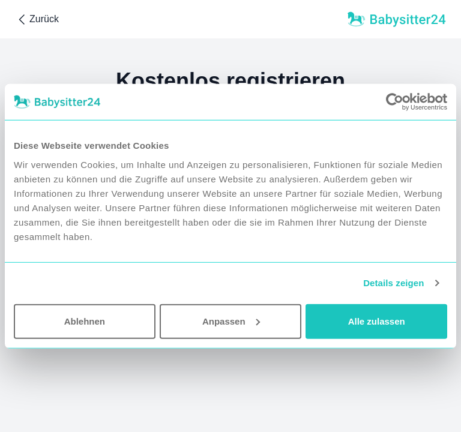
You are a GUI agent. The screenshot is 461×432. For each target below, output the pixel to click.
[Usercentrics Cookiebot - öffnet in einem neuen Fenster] (394, 102)
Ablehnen (84, 321)
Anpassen (231, 321)
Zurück (37, 19)
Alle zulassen (376, 321)
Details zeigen (393, 283)
